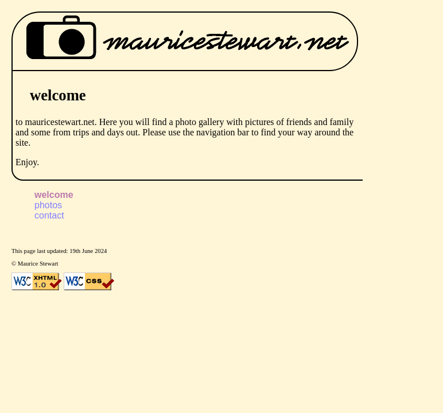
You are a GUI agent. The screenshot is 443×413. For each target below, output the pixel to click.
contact (49, 215)
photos (48, 205)
